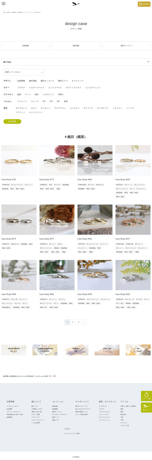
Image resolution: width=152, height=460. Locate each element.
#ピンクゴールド (139, 182)
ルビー (34, 105)
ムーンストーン (36, 110)
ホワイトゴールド (73, 85)
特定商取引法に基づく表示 (15, 412)
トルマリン (117, 105)
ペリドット (20, 110)
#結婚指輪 (5, 186)
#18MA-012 (5, 241)
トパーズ (130, 105)
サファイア (88, 105)
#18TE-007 (119, 182)
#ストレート (29, 182)
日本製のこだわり (37, 406)
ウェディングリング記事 (71, 431)
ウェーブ (35, 99)
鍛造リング (55, 414)
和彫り (61, 92)
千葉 (121, 417)
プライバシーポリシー (13, 409)
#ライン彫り (120, 301)
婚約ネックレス (126, 44)
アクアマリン (60, 105)
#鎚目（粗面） (134, 190)
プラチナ (21, 85)
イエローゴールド (36, 85)
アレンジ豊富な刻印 (81, 412)
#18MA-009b (82, 182)
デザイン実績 (36, 412)
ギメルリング (77, 78)
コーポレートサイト (13, 403)
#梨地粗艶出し (6, 305)
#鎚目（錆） (44, 305)
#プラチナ (57, 182)
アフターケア (36, 414)
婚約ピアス (63, 78)
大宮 (121, 414)
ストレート (22, 99)
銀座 (121, 406)
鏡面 (19, 92)
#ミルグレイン (141, 186)
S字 (58, 99)
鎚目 (37, 92)
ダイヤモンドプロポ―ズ (59, 412)
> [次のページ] (84, 320)
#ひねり (59, 241)
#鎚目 (12, 186)
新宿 (121, 409)
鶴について (35, 403)
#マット (132, 186)
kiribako (76, 347)
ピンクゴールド (55, 85)
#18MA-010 (43, 241)
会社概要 (9, 406)
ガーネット (45, 105)
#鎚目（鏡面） (20, 186)
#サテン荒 (14, 297)
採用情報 (9, 414)
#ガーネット (139, 241)
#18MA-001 (81, 297)
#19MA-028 (5, 182)
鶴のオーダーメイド (81, 403)
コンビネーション (93, 85)
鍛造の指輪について (81, 409)
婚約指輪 (76, 44)
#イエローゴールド (17, 182)
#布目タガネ (100, 182)
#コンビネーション (93, 297)
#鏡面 (58, 186)
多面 (66, 99)
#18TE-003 (81, 241)
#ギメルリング (129, 297)
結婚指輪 (25, 44)
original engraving (45, 347)
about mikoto (14, 347)
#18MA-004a (120, 241)
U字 (51, 99)
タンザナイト (103, 105)
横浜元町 (123, 412)
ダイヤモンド (21, 105)
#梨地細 (56, 245)
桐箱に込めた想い (37, 409)
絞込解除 (12, 119)
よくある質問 (36, 420)
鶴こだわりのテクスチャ (83, 406)
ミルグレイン (48, 92)
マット (28, 92)
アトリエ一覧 (124, 423)
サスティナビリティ (38, 417)
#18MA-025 (119, 297)
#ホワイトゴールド (122, 186)
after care (107, 347)
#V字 (50, 182)
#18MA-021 (43, 182)
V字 (44, 99)
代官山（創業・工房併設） (128, 403)
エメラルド (75, 105)
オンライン (123, 420)
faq (138, 347)
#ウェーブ (52, 241)
